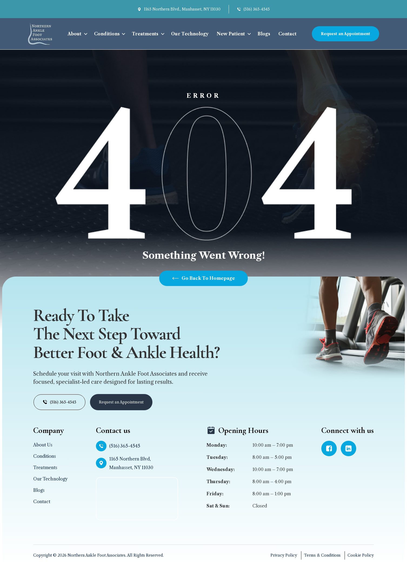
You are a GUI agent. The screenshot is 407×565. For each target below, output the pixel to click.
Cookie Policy (361, 555)
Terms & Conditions (322, 555)
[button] (76, 34)
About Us (42, 445)
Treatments (145, 33)
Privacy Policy (284, 555)
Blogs (264, 33)
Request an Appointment (345, 33)
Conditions (107, 33)
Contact (287, 33)
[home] (40, 34)
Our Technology (190, 33)
